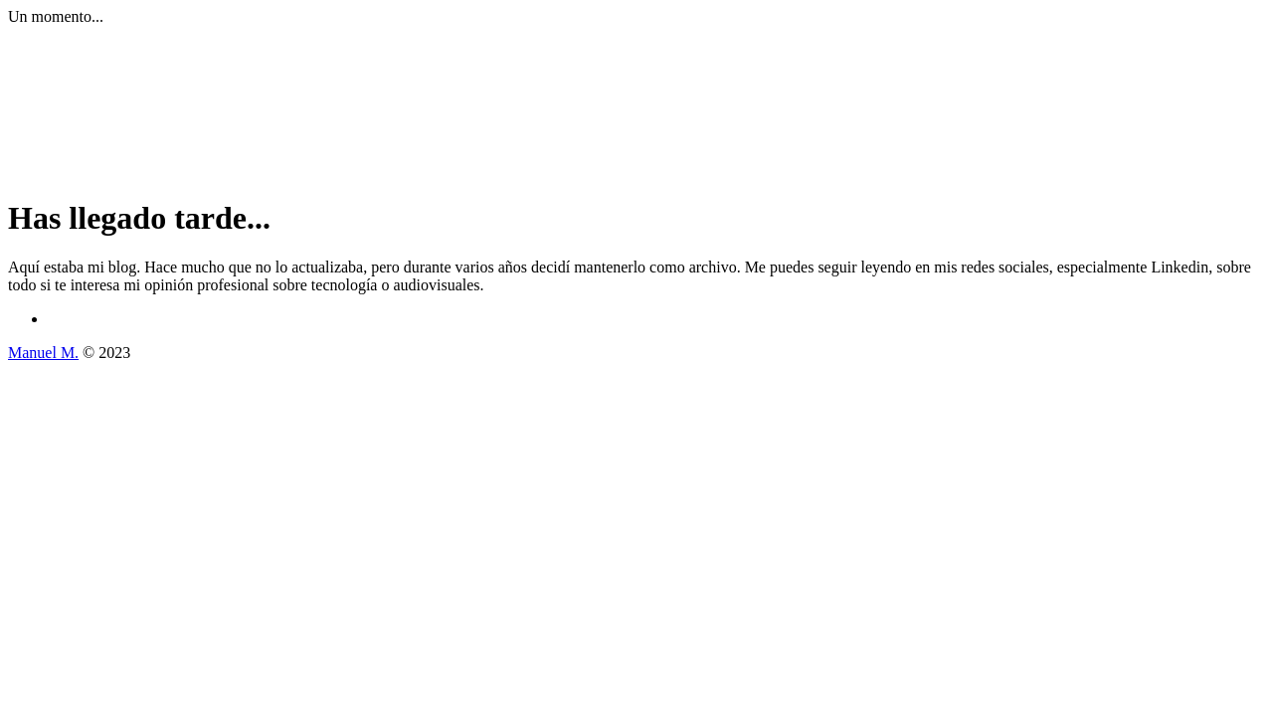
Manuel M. (43, 352)
